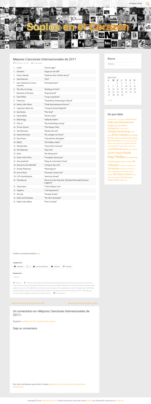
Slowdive (48, 291)
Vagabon (27, 293)
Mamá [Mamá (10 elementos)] (125, 149)
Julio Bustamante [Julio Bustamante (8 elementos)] (118, 143)
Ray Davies (29, 291)
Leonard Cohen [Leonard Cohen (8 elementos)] (123, 146)
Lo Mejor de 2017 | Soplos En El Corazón (38, 321)
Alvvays (29, 283)
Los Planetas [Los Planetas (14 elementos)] (115, 149)
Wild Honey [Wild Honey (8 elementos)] (123, 180)
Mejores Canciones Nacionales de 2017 (27, 303)
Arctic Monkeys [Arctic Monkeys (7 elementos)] (121, 119)
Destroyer (52, 285)
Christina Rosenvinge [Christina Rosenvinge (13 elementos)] (119, 131)
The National (57, 291)
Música (18, 283)
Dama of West (18, 285)
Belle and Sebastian (44, 283)
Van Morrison (36, 293)
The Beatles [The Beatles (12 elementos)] (113, 168)
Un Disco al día (135, 3)
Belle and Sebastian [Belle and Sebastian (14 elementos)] (118, 122)
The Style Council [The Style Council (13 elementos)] (122, 174)
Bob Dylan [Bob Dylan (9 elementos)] (117, 126)
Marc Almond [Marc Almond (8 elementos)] (132, 149)
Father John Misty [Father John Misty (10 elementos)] (130, 138)
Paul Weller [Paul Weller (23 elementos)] (116, 157)
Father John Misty (63, 285)
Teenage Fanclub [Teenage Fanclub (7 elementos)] (131, 165)
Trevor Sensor (18, 293)
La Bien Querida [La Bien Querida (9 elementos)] (130, 143)
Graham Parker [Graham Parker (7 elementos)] (126, 141)
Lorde (72, 288)
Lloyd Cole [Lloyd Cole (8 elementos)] (131, 146)
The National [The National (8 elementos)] (115, 171)
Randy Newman (19, 291)
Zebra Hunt (46, 293)
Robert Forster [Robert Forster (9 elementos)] (126, 162)
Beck (35, 283)
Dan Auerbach (29, 285)
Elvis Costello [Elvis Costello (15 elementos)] (120, 134)
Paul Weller (89, 288)
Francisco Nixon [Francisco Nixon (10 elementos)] (114, 141)
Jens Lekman (50, 288)
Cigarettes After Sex (84, 283)
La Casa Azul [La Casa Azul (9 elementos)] (112, 146)
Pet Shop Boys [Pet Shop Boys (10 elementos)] (131, 157)
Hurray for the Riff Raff (26, 288)
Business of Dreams (69, 283)
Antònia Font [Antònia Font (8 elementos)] (112, 119)
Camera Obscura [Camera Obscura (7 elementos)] (124, 128)
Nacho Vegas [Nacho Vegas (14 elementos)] (115, 152)
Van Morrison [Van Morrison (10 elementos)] (127, 177)
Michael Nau (80, 288)
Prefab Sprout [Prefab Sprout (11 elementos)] (114, 161)
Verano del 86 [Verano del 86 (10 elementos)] (113, 180)
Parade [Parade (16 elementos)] (127, 152)
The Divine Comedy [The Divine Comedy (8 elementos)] (126, 169)
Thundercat (87, 291)
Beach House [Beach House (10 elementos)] (131, 119)
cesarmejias (37, 63)
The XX (79, 291)
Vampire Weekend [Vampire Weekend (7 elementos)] (116, 177)
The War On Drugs (69, 291)
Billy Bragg (56, 283)
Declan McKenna (41, 285)
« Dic (110, 100)
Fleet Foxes (74, 285)
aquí (38, 253)
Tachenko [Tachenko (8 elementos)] (122, 165)
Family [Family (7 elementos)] (120, 138)
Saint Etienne (39, 291)
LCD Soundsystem (63, 288)
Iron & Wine (40, 288)
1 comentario (60, 293)
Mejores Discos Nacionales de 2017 (83, 303)
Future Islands (84, 285)
